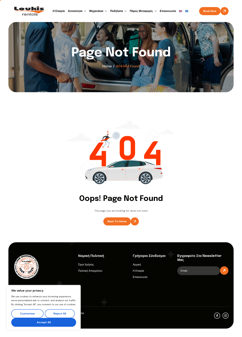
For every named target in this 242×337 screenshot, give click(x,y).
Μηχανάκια (98, 11)
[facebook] (217, 316)
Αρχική (137, 264)
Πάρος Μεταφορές (143, 11)
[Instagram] (226, 316)
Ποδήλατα (118, 11)
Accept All (44, 322)
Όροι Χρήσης (86, 264)
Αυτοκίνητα (77, 11)
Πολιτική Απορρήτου (90, 271)
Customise (27, 313)
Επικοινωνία (168, 11)
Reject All (59, 313)
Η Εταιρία (59, 11)
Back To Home (117, 221)
